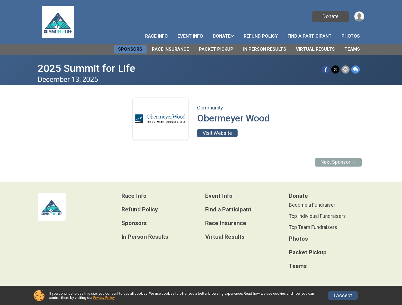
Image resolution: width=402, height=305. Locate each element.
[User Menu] (359, 16)
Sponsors (130, 49)
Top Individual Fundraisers (317, 216)
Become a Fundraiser (312, 205)
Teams (352, 49)
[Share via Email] (345, 69)
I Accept (343, 295)
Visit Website (217, 133)
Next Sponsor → (338, 162)
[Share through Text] (355, 69)
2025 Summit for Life (86, 68)
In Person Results (264, 49)
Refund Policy (261, 36)
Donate (330, 16)
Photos (350, 36)
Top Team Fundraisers (313, 227)
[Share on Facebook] (326, 69)
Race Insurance (170, 49)
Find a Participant (310, 36)
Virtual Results (315, 49)
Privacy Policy (103, 298)
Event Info (190, 36)
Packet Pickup (216, 49)
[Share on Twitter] (336, 69)
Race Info (156, 36)
